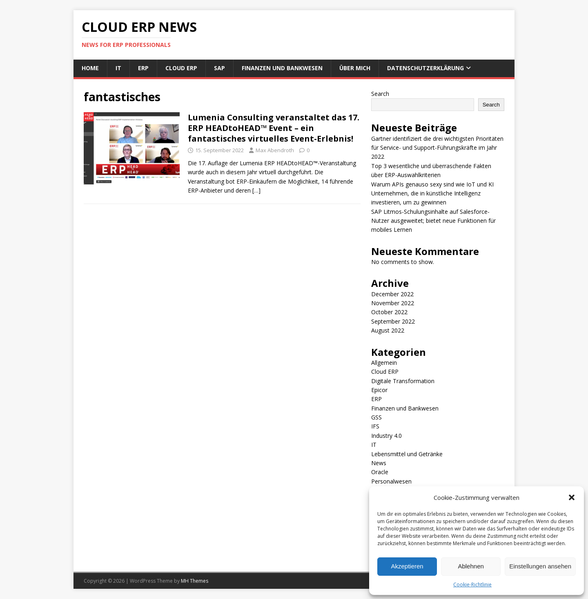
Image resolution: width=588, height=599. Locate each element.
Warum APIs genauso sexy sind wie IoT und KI (432, 184)
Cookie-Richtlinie (472, 584)
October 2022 (389, 312)
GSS (376, 417)
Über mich (354, 68)
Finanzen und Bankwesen (282, 68)
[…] (256, 190)
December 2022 (392, 294)
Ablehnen (470, 566)
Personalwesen (391, 481)
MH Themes (194, 580)
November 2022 (392, 303)
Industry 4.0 (386, 435)
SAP (219, 68)
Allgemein (384, 362)
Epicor (379, 390)
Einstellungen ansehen (540, 566)
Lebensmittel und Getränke (407, 454)
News (378, 463)
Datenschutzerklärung (425, 68)
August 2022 (387, 330)
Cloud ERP (181, 68)
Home (90, 68)
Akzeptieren (407, 566)
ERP (143, 68)
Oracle (379, 472)
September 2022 (393, 321)
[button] (572, 497)
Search (380, 94)
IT (118, 68)
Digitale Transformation (402, 381)
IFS (375, 426)
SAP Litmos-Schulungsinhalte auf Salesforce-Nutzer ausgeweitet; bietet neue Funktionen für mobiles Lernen (433, 221)
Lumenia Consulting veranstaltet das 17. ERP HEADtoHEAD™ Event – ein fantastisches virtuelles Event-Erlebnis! (273, 128)
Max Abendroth (275, 150)
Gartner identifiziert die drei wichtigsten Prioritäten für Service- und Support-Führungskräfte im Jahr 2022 (437, 148)
